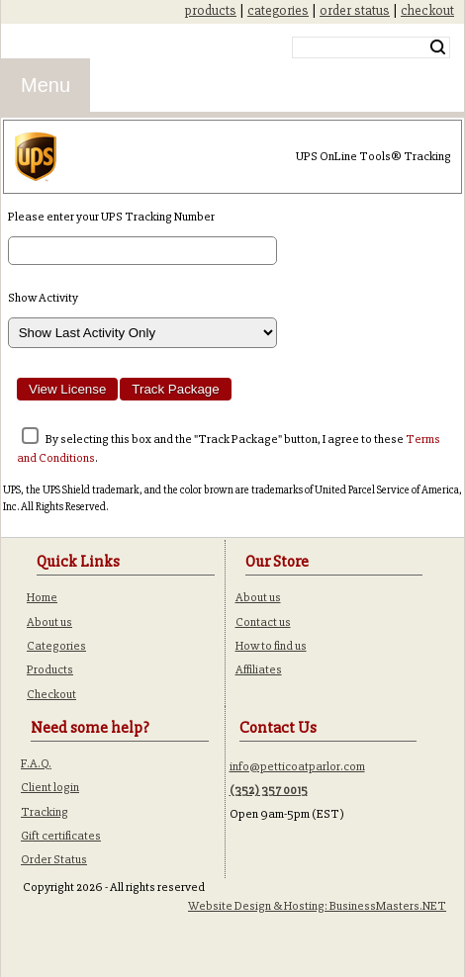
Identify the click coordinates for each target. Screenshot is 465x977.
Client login (50, 787)
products (210, 10)
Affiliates (258, 669)
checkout (427, 10)
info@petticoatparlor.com (297, 766)
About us (49, 622)
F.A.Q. (36, 763)
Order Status (54, 859)
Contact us (263, 622)
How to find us (271, 646)
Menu (45, 85)
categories (278, 10)
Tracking (44, 812)
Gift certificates (61, 836)
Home (42, 597)
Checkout (51, 694)
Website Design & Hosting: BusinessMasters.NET (317, 906)
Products (50, 669)
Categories (56, 646)
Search (437, 47)
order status (355, 10)
